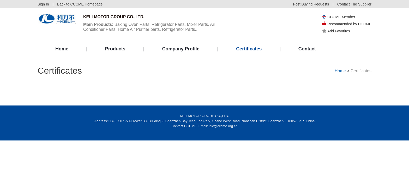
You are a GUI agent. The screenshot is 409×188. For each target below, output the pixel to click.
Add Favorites (336, 31)
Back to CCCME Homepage (80, 4)
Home (61, 48)
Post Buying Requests (311, 4)
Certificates (249, 48)
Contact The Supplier (354, 4)
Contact (307, 48)
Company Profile (180, 48)
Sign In (43, 4)
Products (115, 48)
